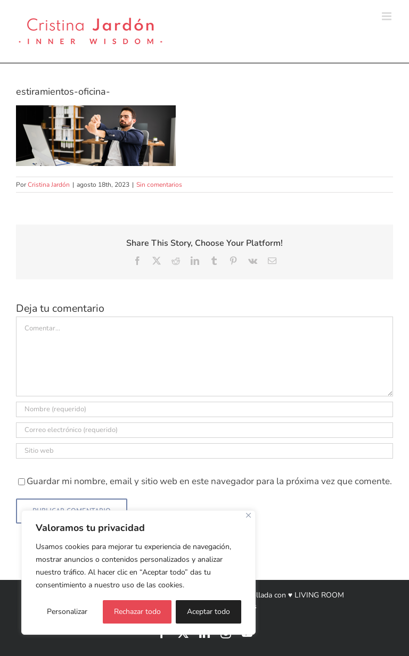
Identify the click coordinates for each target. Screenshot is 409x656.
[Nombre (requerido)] (204, 409)
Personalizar (67, 612)
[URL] (204, 451)
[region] (138, 572)
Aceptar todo (208, 612)
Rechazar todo (137, 612)
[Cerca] (248, 515)
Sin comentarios (159, 184)
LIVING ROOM (319, 595)
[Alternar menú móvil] (387, 16)
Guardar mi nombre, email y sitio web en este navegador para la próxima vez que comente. (209, 481)
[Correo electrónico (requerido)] (204, 430)
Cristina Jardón (49, 184)
